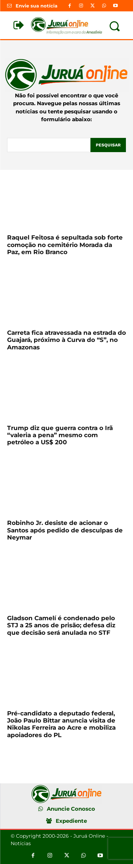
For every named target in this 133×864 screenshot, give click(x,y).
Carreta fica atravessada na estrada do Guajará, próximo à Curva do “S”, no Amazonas (66, 340)
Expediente (71, 820)
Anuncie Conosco (71, 808)
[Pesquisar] (108, 145)
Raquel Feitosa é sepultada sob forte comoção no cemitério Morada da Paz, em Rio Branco (65, 245)
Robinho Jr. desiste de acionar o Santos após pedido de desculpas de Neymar (65, 530)
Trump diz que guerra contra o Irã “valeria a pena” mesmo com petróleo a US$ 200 (60, 435)
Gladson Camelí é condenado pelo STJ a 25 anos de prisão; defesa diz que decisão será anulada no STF (61, 625)
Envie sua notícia (36, 6)
